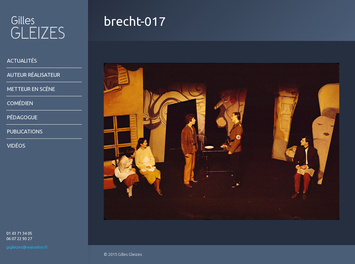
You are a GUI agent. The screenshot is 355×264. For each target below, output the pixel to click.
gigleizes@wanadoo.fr (27, 247)
